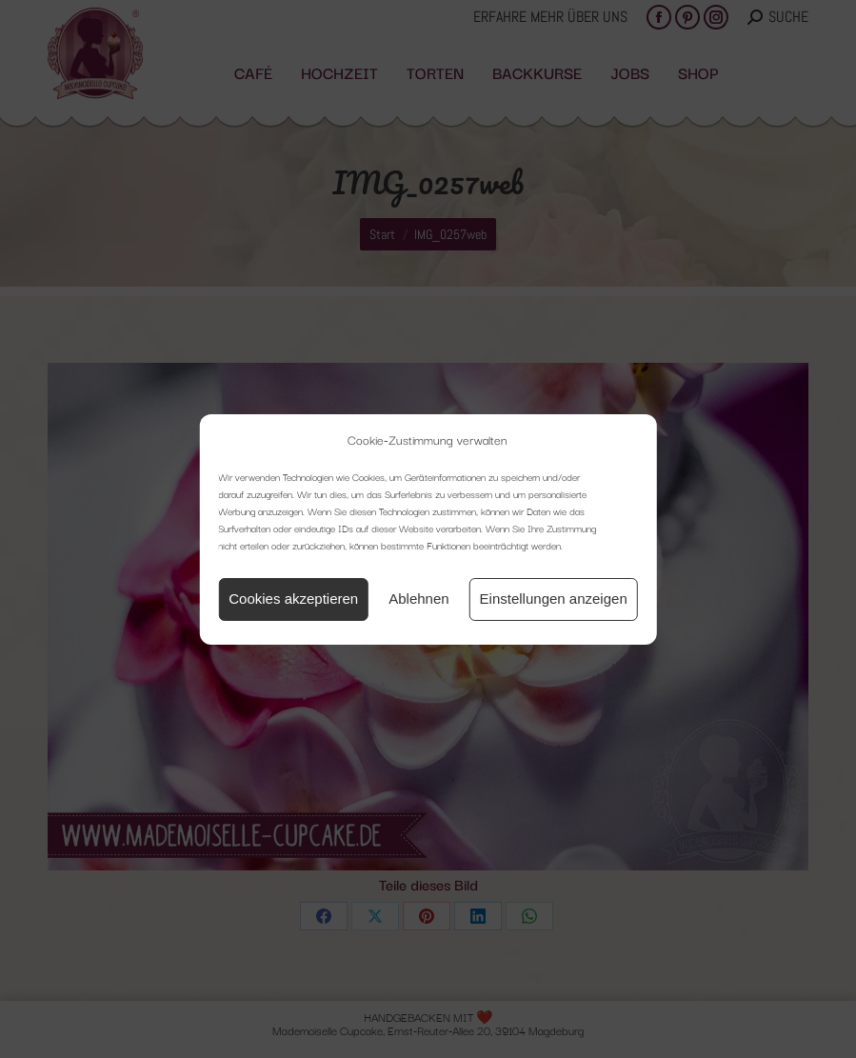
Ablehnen (418, 598)
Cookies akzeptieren (293, 598)
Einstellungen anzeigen (553, 598)
